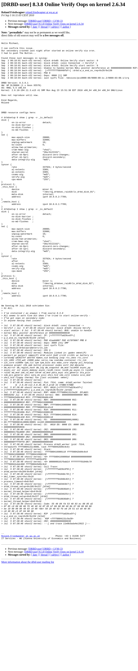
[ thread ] (44, 26)
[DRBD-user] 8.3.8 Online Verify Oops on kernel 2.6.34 (54, 23)
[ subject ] (55, 26)
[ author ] (66, 26)
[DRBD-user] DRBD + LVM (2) (45, 20)
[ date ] (35, 26)
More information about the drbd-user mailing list (27, 662)
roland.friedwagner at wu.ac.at (41, 12)
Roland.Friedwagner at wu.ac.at (20, 634)
